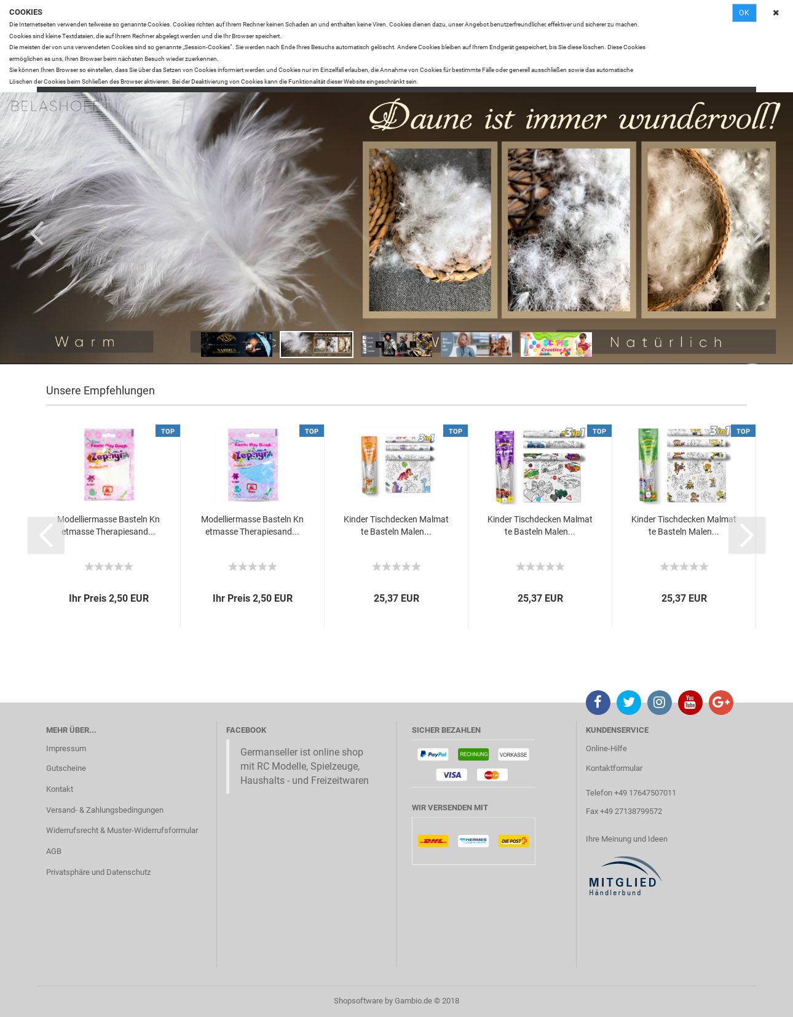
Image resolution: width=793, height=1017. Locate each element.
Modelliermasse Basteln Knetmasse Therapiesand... (108, 525)
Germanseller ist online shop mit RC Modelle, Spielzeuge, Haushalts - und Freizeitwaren (304, 766)
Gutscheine (66, 768)
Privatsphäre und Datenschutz (98, 872)
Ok (744, 13)
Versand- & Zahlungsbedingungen (105, 810)
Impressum (66, 748)
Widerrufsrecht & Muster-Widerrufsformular (122, 830)
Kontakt (59, 789)
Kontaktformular (614, 768)
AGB (53, 851)
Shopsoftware (358, 1000)
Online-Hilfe (606, 748)
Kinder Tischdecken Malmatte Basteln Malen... (396, 525)
